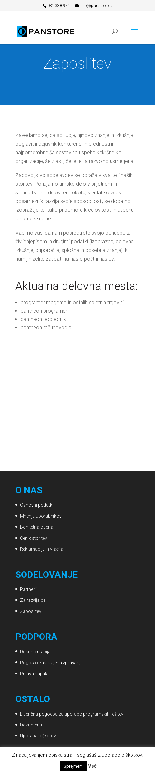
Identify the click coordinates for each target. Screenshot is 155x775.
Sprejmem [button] (73, 766)
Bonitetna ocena (36, 527)
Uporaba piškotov (38, 735)
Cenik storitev (33, 538)
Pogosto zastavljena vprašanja (51, 662)
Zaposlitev (30, 611)
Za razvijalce (32, 600)
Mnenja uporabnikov (41, 516)
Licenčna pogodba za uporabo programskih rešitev (71, 714)
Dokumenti (31, 724)
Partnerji (28, 589)
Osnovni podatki (36, 505)
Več (92, 766)
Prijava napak (33, 673)
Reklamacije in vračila (41, 549)
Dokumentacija (35, 651)
